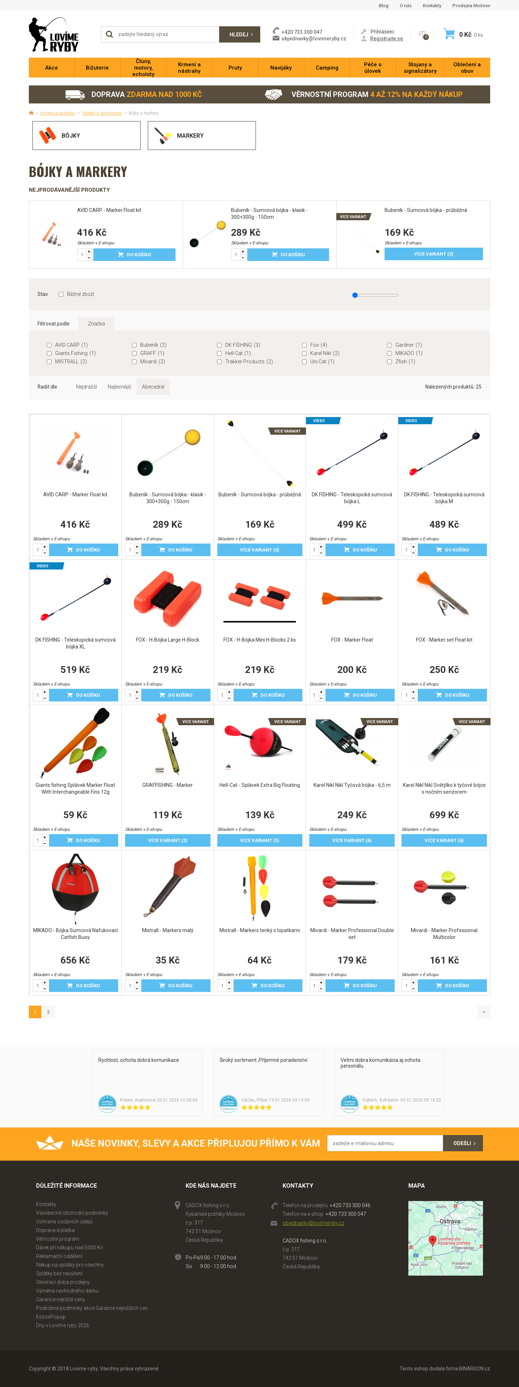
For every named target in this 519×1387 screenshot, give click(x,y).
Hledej (239, 34)
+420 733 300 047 (345, 1214)
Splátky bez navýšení (59, 1273)
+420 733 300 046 (350, 1205)
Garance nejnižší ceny (60, 1299)
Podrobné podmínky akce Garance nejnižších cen (92, 1308)
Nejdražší (86, 387)
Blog (384, 5)
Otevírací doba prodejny (63, 1282)
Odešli (462, 1143)
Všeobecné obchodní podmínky (72, 1213)
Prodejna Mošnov (471, 5)
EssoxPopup (51, 1317)
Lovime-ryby (61, 34)
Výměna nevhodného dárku (67, 1291)
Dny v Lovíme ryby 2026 (62, 1325)
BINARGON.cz (474, 1369)
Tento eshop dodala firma (429, 1369)
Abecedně (153, 387)
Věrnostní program (364, 95)
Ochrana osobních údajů (64, 1221)
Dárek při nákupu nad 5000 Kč (69, 1247)
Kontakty (432, 5)
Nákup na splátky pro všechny (70, 1265)
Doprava (133, 95)
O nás (406, 5)
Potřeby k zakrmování (102, 113)
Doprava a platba (55, 1230)
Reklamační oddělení (59, 1256)
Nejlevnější (119, 387)
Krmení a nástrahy (57, 113)
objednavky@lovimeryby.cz (313, 38)
